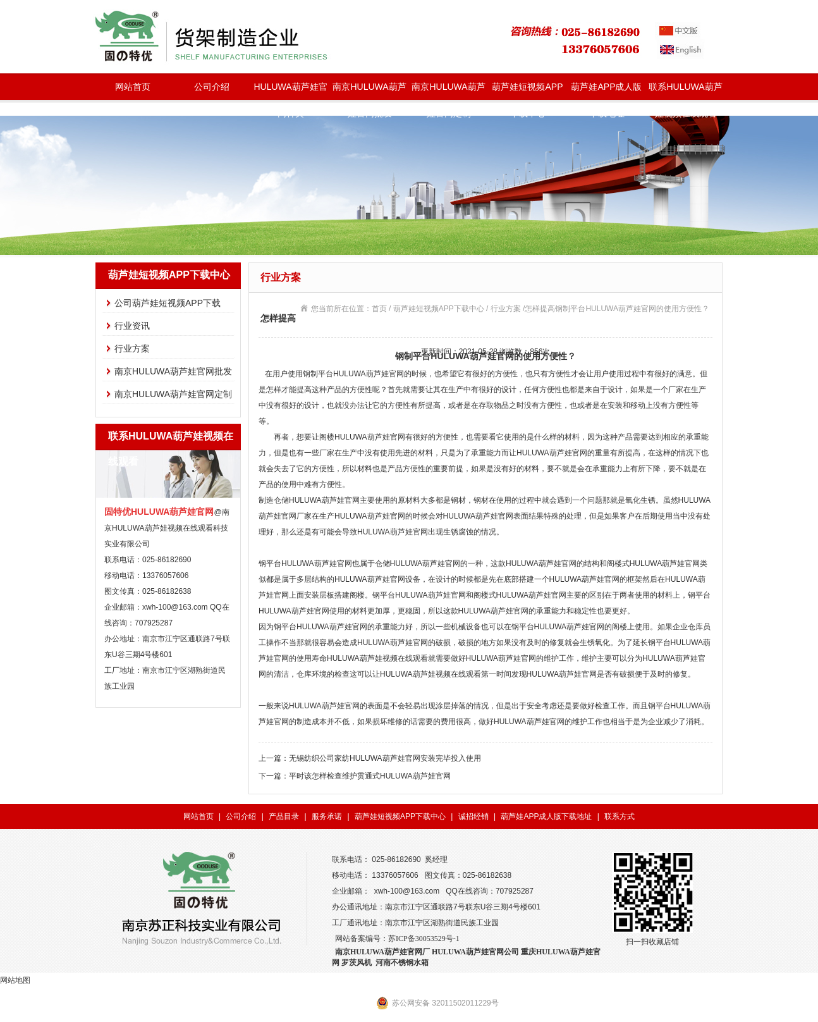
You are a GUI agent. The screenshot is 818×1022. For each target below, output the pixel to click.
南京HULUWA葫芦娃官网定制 (448, 91)
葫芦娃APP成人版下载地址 (606, 91)
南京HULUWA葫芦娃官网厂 (382, 951)
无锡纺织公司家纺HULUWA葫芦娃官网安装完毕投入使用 (385, 758)
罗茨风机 (356, 962)
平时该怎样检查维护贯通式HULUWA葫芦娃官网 (370, 776)
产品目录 (284, 816)
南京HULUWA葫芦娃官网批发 (369, 91)
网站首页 (132, 87)
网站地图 (15, 980)
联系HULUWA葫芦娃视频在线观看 (685, 91)
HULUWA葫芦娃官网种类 (290, 91)
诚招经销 (473, 816)
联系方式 (619, 816)
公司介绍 (211, 87)
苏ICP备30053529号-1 (424, 938)
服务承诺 (327, 816)
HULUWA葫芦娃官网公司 (475, 951)
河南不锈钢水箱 (402, 962)
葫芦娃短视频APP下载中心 (527, 91)
